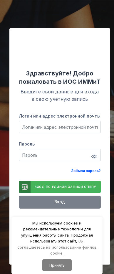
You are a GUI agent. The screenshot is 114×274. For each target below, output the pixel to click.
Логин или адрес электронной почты (59, 115)
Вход (59, 201)
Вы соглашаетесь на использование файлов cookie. (57, 247)
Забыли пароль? (86, 171)
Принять (57, 265)
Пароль (27, 143)
